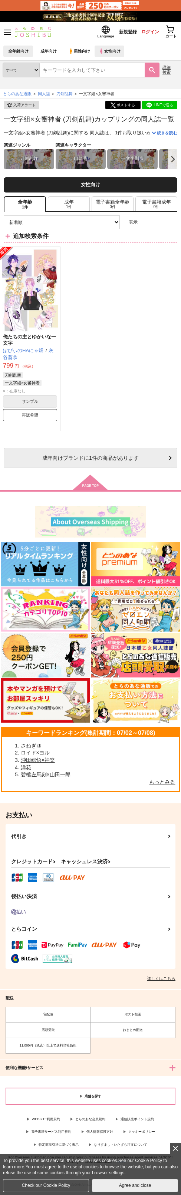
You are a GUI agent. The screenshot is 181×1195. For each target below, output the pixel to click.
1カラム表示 (171, 224)
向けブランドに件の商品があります (90, 460)
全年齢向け (18, 53)
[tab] (69, 206)
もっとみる (162, 784)
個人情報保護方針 (99, 1134)
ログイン (144, 33)
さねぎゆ (31, 748)
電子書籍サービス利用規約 (51, 1134)
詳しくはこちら (161, 980)
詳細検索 (166, 72)
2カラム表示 (159, 224)
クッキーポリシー (141, 1134)
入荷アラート (21, 107)
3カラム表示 (146, 224)
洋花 (26, 770)
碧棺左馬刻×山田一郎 (45, 777)
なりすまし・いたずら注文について (120, 1147)
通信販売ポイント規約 (137, 1121)
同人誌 (44, 96)
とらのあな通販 (17, 96)
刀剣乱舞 (78, 121)
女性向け (111, 53)
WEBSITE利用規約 (46, 1121)
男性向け (80, 53)
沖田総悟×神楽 (38, 762)
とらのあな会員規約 (90, 1121)
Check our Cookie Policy (46, 1185)
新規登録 (119, 33)
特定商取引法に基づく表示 (59, 1147)
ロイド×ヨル (35, 755)
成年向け (49, 53)
